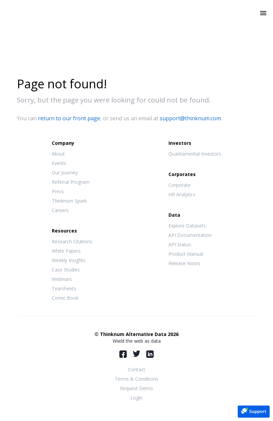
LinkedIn (150, 354)
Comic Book (65, 298)
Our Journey (65, 172)
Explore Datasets (187, 225)
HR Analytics (181, 194)
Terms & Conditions (136, 379)
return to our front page (69, 118)
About (58, 154)
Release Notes (184, 263)
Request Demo (136, 388)
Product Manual (185, 254)
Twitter (136, 353)
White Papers (66, 251)
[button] (254, 411)
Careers (60, 210)
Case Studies (66, 269)
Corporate (179, 185)
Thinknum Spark (69, 201)
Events (59, 163)
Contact (136, 369)
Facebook (123, 354)
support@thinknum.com (190, 118)
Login (136, 397)
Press (58, 191)
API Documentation (189, 235)
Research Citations (72, 241)
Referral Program (70, 182)
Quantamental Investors (194, 154)
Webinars (62, 279)
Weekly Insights (68, 260)
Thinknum (136, 22)
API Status (179, 244)
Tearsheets (64, 288)
